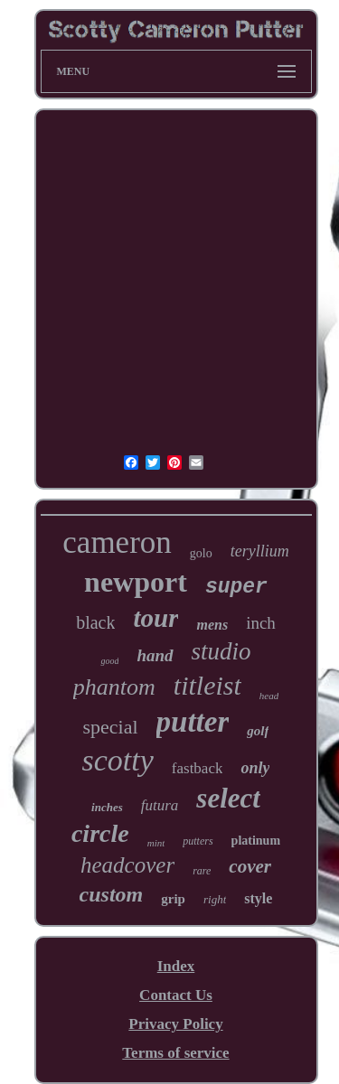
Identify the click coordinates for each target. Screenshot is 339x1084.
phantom (114, 687)
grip (173, 899)
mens (212, 624)
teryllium (260, 551)
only (254, 768)
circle (100, 833)
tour (155, 617)
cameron (116, 542)
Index (176, 966)
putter (193, 722)
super (236, 587)
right (214, 899)
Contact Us (175, 995)
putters (197, 841)
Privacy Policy (175, 1024)
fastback (197, 768)
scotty (118, 760)
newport (135, 581)
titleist (207, 685)
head (268, 695)
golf (257, 731)
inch (261, 622)
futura (160, 805)
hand (155, 655)
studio (221, 651)
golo (201, 553)
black (95, 622)
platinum (255, 840)
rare (202, 870)
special (110, 726)
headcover (127, 865)
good (109, 661)
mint (156, 842)
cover (250, 866)
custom (112, 894)
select (228, 798)
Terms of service (175, 1052)
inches (107, 807)
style (258, 898)
